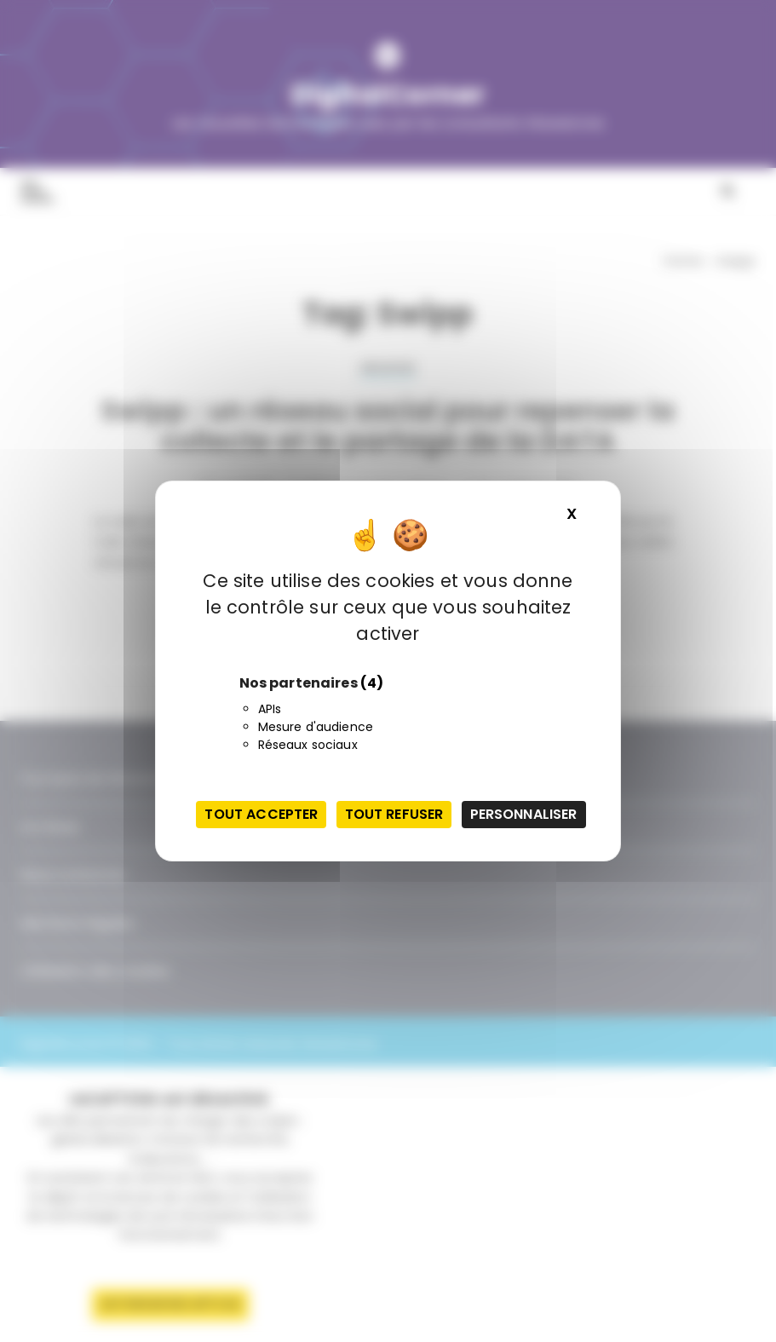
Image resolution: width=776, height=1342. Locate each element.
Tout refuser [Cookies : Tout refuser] (394, 814)
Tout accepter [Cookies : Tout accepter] (261, 814)
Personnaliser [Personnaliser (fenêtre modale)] (524, 814)
